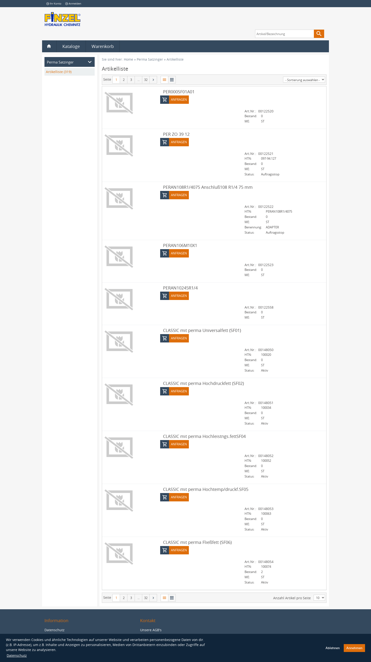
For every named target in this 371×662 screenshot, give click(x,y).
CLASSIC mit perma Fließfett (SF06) (197, 542)
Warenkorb (103, 46)
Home (128, 59)
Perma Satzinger (150, 59)
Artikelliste (175, 59)
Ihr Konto (53, 3)
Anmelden (73, 3)
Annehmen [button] (354, 648)
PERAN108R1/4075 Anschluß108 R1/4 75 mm (208, 187)
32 (145, 80)
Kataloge (71, 46)
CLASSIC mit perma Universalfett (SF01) (202, 330)
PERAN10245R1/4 (180, 287)
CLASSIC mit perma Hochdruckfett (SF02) (203, 383)
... (138, 80)
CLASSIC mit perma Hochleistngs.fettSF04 (204, 436)
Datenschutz (17, 655)
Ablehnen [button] (333, 648)
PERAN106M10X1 (180, 245)
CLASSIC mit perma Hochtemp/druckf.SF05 (205, 489)
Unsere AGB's (151, 630)
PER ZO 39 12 (176, 134)
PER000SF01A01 (179, 91)
